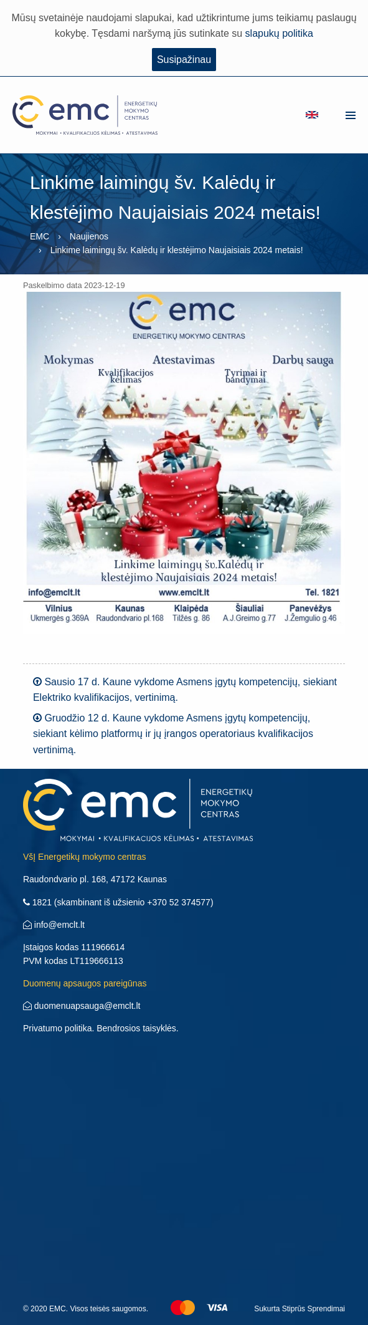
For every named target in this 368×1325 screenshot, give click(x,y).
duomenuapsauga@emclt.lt (82, 1006)
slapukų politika (279, 33)
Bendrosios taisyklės (136, 1028)
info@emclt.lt (54, 925)
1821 (37, 902)
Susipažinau (184, 59)
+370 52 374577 (178, 902)
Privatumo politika (57, 1028)
